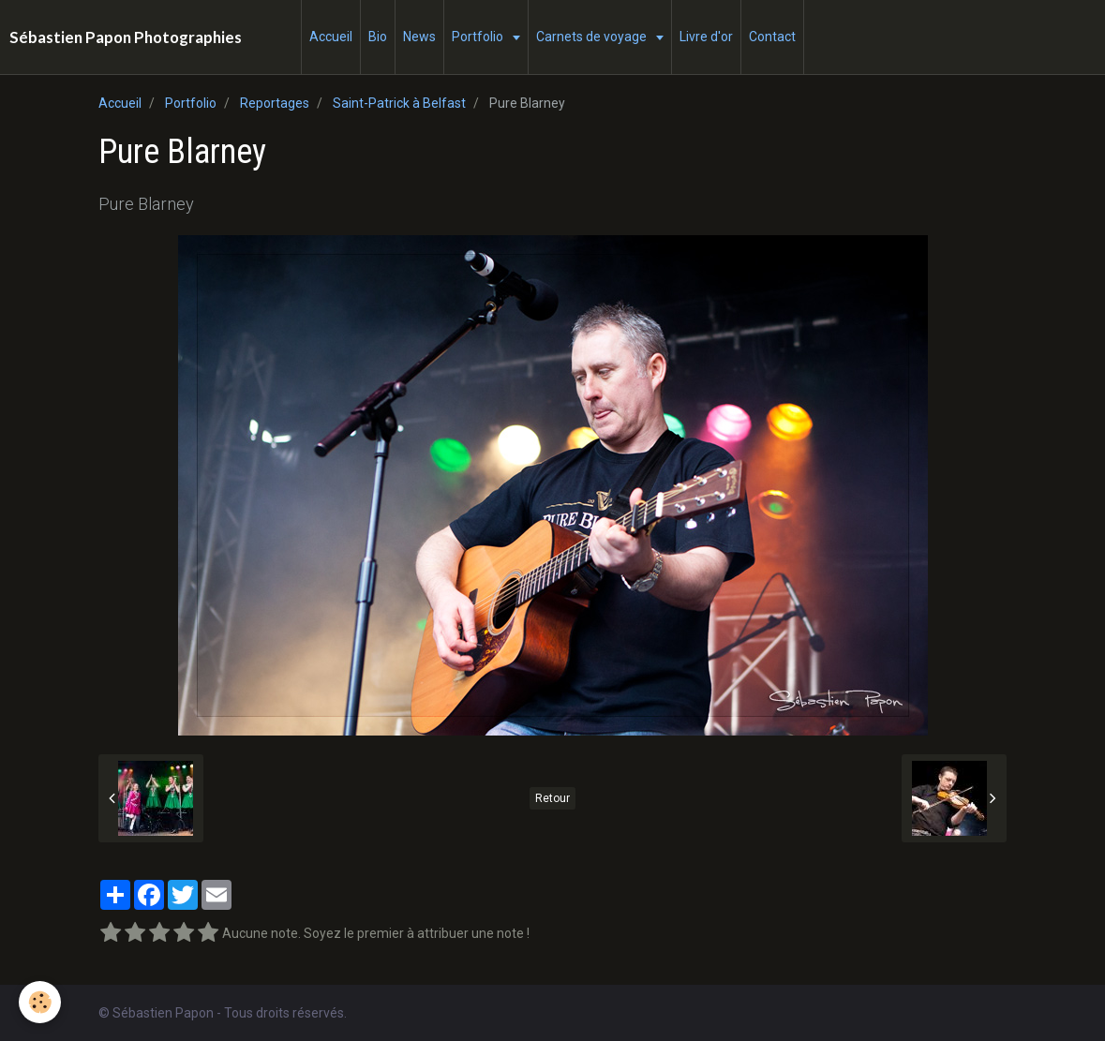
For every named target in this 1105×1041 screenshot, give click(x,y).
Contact (772, 36)
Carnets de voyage (593, 36)
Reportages (274, 103)
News (419, 36)
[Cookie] (40, 1002)
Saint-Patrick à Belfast (399, 103)
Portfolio (479, 36)
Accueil (330, 36)
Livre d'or (706, 36)
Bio (377, 36)
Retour (552, 798)
